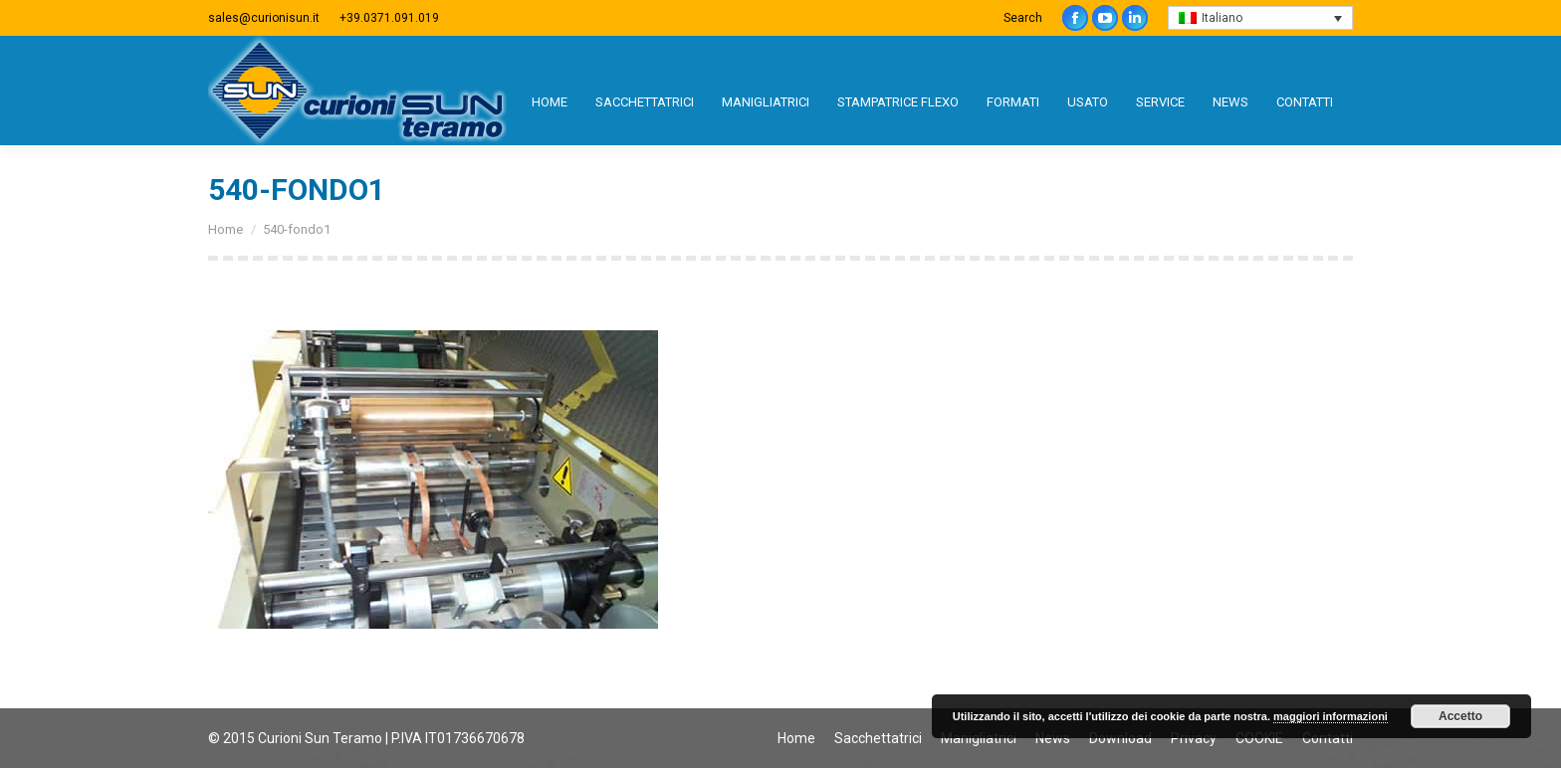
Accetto (1460, 716)
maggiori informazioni (1330, 716)
